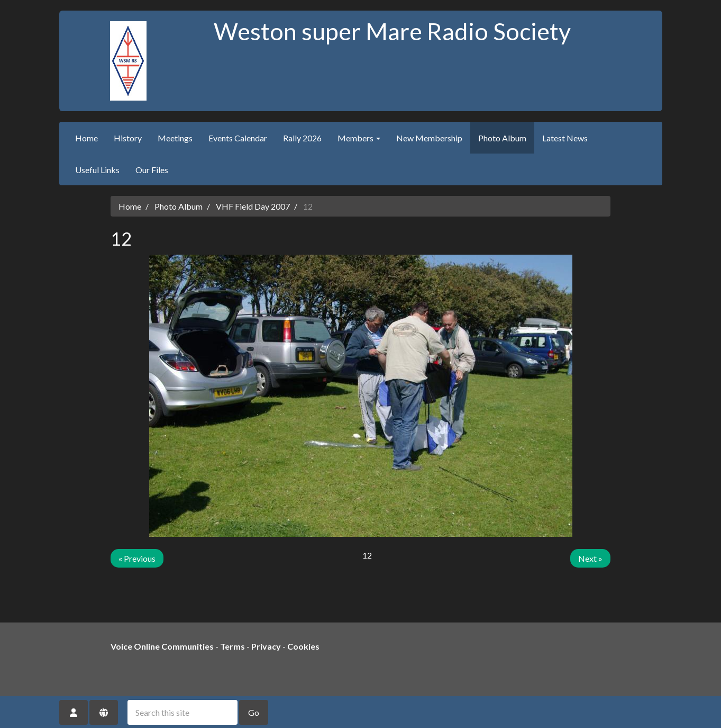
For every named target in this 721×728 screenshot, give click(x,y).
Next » (590, 558)
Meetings (175, 138)
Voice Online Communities (162, 646)
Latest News (565, 138)
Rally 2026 (302, 138)
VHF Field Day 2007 (253, 206)
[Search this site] (182, 712)
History (128, 138)
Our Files (151, 170)
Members (358, 138)
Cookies (303, 646)
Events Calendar (237, 138)
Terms (232, 646)
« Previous (137, 558)
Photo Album (502, 138)
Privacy (266, 646)
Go (253, 712)
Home (86, 138)
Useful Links (97, 170)
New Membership (429, 138)
